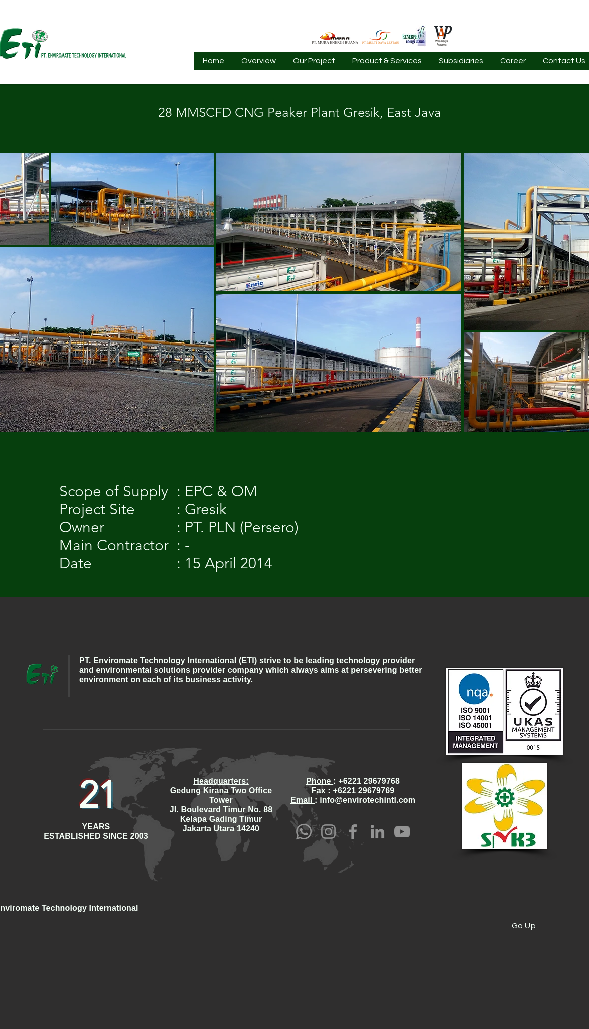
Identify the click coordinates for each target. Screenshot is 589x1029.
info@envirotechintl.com (367, 800)
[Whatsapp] (304, 831)
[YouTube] (402, 831)
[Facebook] (353, 831)
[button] (258, 64)
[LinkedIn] (377, 831)
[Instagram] (328, 831)
